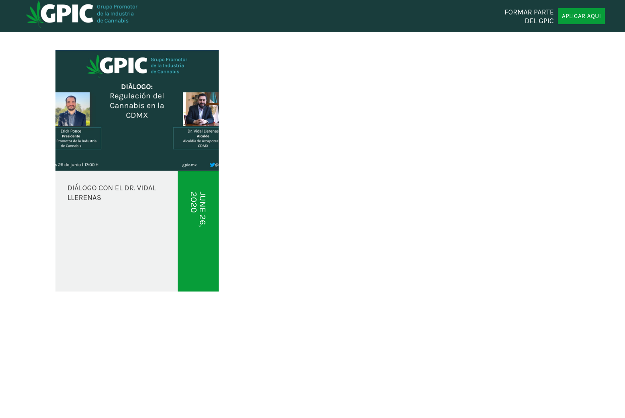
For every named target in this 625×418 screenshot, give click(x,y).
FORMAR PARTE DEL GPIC (529, 16)
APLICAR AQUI (581, 16)
